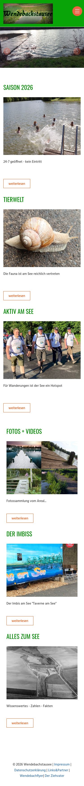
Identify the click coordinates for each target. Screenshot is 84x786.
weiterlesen (17, 184)
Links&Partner (58, 770)
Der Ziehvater (54, 776)
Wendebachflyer (31, 776)
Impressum (62, 764)
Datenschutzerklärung (30, 770)
